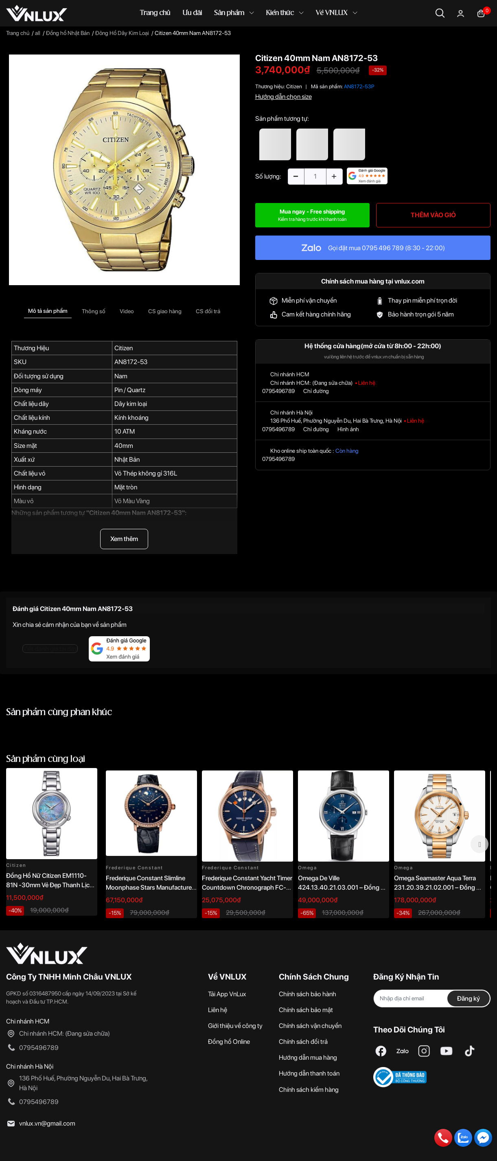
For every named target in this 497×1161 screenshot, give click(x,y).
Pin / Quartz (129, 390)
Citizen (123, 348)
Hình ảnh (348, 429)
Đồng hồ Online (229, 1041)
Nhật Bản (127, 459)
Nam (120, 376)
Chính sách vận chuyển (310, 1026)
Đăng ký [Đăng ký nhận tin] (468, 998)
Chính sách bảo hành (307, 994)
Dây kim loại (130, 404)
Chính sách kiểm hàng (309, 1089)
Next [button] (479, 844)
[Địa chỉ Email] (432, 998)
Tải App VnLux (227, 994)
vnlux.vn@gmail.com (47, 1123)
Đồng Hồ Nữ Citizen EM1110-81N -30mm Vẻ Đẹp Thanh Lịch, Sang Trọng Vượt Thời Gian (50, 885)
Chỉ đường (316, 391)
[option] (124, 170)
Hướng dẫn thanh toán (309, 1073)
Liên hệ (217, 1010)
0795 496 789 (383, 248)
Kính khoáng (131, 417)
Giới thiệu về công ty (235, 1026)
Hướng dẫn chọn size (283, 96)
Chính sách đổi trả (303, 1041)
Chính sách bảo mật (306, 1010)
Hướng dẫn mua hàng (308, 1057)
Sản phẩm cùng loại (45, 759)
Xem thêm (124, 539)
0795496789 (278, 391)
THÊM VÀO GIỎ (433, 215)
